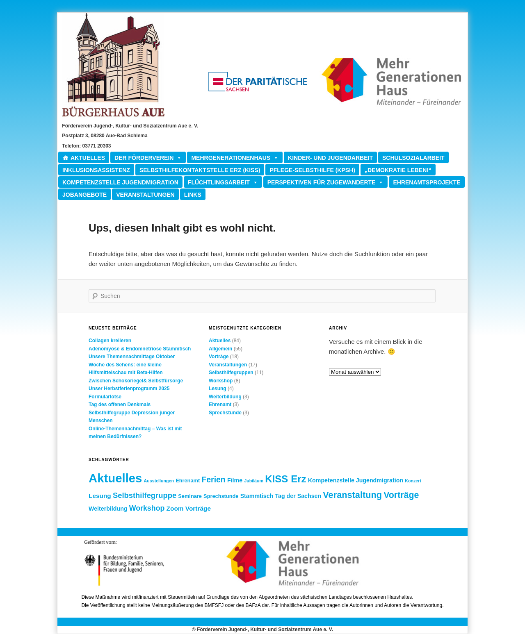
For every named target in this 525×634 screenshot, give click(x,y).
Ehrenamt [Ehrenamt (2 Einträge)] (188, 480)
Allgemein (220, 349)
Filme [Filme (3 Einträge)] (234, 480)
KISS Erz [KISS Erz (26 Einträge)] (285, 478)
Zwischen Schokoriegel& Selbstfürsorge (136, 381)
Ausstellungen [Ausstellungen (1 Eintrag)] (159, 480)
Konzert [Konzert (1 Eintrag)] (413, 480)
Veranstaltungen (145, 194)
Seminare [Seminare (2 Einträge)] (190, 496)
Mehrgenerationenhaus (234, 158)
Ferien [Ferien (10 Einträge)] (213, 479)
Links (192, 194)
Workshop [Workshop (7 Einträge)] (147, 508)
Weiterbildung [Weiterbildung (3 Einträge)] (108, 508)
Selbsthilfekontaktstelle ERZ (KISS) (199, 170)
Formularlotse (105, 397)
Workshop (221, 381)
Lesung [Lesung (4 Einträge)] (100, 495)
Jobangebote (84, 194)
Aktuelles (88, 158)
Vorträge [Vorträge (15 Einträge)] (401, 495)
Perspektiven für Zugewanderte (325, 182)
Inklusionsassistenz (96, 170)
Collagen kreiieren (110, 340)
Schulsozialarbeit (413, 158)
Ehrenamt (220, 404)
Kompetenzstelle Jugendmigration (120, 182)
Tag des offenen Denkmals (120, 404)
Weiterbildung (225, 397)
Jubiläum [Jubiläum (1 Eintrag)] (253, 480)
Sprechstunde (225, 413)
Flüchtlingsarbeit (223, 182)
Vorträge (218, 356)
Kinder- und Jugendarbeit (330, 158)
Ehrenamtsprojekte (426, 182)
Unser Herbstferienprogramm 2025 (129, 388)
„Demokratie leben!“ (398, 170)
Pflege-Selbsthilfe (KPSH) (312, 170)
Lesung (217, 388)
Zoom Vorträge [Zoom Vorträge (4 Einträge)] (189, 508)
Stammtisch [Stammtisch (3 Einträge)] (257, 496)
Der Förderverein (148, 158)
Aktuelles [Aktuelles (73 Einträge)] (115, 478)
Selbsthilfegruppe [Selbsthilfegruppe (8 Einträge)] (144, 495)
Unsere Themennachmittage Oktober (132, 356)
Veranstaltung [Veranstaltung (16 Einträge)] (352, 495)
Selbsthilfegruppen (231, 372)
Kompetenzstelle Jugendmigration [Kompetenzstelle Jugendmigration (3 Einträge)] (355, 480)
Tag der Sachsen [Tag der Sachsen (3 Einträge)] (298, 496)
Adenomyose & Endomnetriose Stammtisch (140, 349)
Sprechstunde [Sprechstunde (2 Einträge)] (220, 496)
